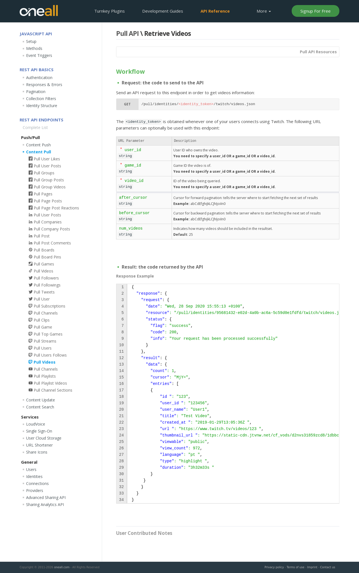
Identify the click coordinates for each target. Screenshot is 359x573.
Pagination (35, 91)
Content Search (40, 407)
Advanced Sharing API (46, 497)
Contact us (327, 567)
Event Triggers (39, 55)
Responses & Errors (44, 84)
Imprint (312, 567)
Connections (37, 483)
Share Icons (36, 452)
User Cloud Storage (43, 438)
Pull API (127, 33)
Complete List (35, 127)
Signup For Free (315, 11)
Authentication (39, 77)
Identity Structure (41, 105)
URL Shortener (39, 445)
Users (31, 469)
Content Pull (38, 151)
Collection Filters (41, 98)
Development (162, 11)
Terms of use (295, 567)
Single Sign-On (39, 431)
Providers (34, 490)
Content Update (40, 400)
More (264, 11)
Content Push (38, 144)
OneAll (39, 10)
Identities (34, 476)
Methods (34, 48)
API (215, 11)
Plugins (109, 11)
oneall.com (62, 567)
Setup (31, 41)
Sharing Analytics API (45, 504)
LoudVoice (35, 424)
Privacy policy (274, 567)
